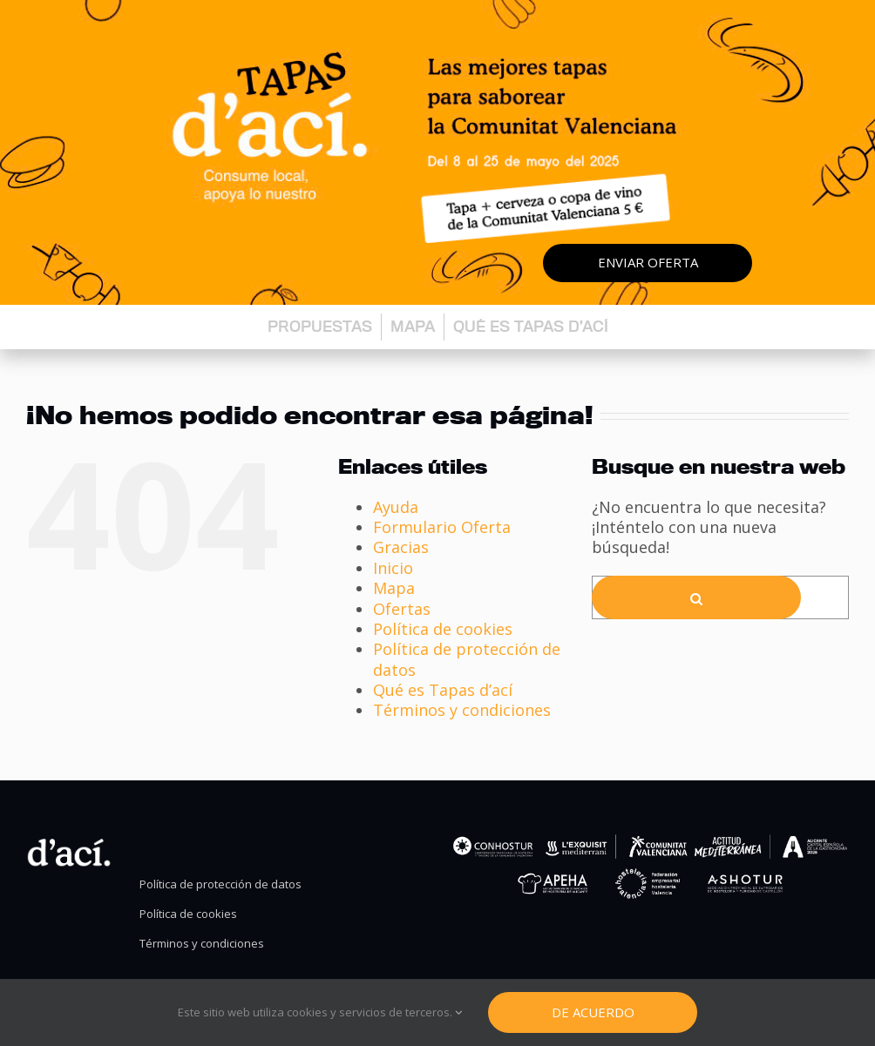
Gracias (401, 546)
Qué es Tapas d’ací (530, 326)
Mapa (412, 326)
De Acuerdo (593, 1012)
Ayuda (395, 506)
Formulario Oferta (442, 526)
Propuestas (320, 326)
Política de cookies (442, 628)
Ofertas (402, 608)
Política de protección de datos (466, 658)
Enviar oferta (648, 262)
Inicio (393, 567)
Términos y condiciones (462, 709)
